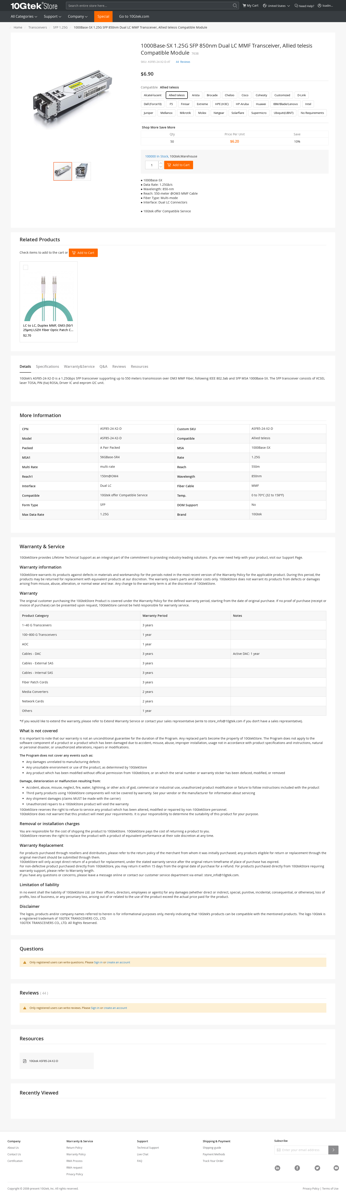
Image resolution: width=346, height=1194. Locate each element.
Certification (15, 1161)
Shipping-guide (212, 1147)
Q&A (103, 366)
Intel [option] (308, 104)
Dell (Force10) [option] (153, 104)
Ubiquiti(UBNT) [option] (283, 113)
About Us (13, 1147)
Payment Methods (214, 1154)
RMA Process (74, 1161)
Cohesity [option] (261, 95)
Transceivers (37, 27)
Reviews (119, 366)
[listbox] (235, 105)
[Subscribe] (333, 1150)
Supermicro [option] (259, 113)
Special (103, 16)
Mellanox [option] (166, 113)
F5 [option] (171, 104)
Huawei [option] (261, 104)
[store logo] (34, 5)
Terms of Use (330, 1188)
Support (51, 16)
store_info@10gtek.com (225, 721)
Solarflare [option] (237, 113)
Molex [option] (202, 113)
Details (25, 366)
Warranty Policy (76, 1154)
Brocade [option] (212, 95)
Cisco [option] (245, 95)
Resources (139, 366)
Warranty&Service (79, 366)
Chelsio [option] (229, 95)
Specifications (47, 366)
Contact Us (14, 1154)
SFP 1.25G (60, 27)
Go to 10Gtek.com (134, 16)
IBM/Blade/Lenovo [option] (285, 104)
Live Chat (142, 1154)
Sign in (98, 962)
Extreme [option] (202, 104)
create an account (118, 962)
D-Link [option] (301, 95)
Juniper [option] (148, 113)
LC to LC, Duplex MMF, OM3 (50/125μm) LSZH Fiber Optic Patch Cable (48, 327)
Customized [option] (282, 95)
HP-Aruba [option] (242, 104)
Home (18, 27)
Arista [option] (195, 95)
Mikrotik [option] (185, 113)
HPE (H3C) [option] (222, 104)
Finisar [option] (185, 104)
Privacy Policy (74, 1174)
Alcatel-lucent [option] (153, 95)
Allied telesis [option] (177, 95)
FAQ (139, 1161)
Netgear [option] (219, 113)
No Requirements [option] (312, 113)
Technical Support (148, 1147)
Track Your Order (213, 1161)
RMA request (74, 1167)
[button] (81, 171)
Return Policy (74, 1147)
